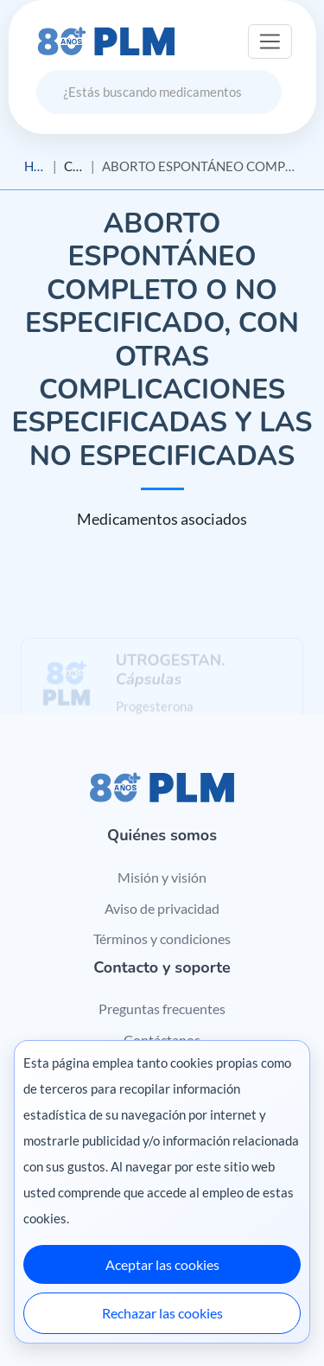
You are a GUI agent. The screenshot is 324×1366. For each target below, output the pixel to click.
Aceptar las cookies (162, 1264)
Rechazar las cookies (162, 1313)
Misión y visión (162, 877)
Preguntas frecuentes (162, 1008)
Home (35, 166)
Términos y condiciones (162, 938)
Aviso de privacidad (162, 908)
